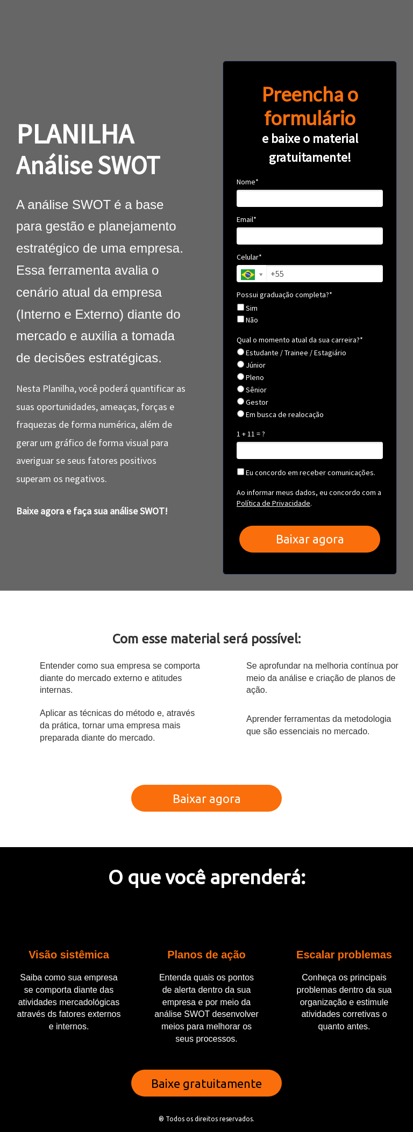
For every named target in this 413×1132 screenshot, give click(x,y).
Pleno (250, 377)
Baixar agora (310, 539)
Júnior (251, 365)
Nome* (248, 182)
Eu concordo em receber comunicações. (306, 472)
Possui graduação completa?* (284, 294)
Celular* (249, 257)
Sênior (252, 390)
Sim (247, 308)
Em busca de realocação (280, 414)
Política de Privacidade (273, 503)
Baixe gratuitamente (206, 1083)
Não (247, 320)
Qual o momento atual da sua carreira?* (300, 340)
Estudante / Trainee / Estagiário (291, 352)
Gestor (252, 402)
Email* (247, 219)
